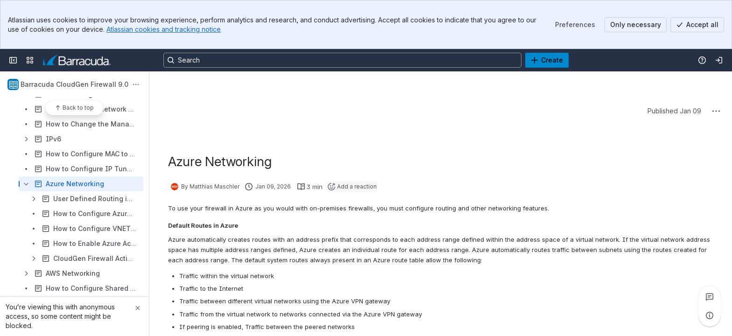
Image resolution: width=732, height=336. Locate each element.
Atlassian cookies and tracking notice (163, 29)
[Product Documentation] (77, 60)
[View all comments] (709, 296)
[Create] (547, 60)
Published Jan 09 (674, 111)
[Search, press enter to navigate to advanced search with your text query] (342, 60)
